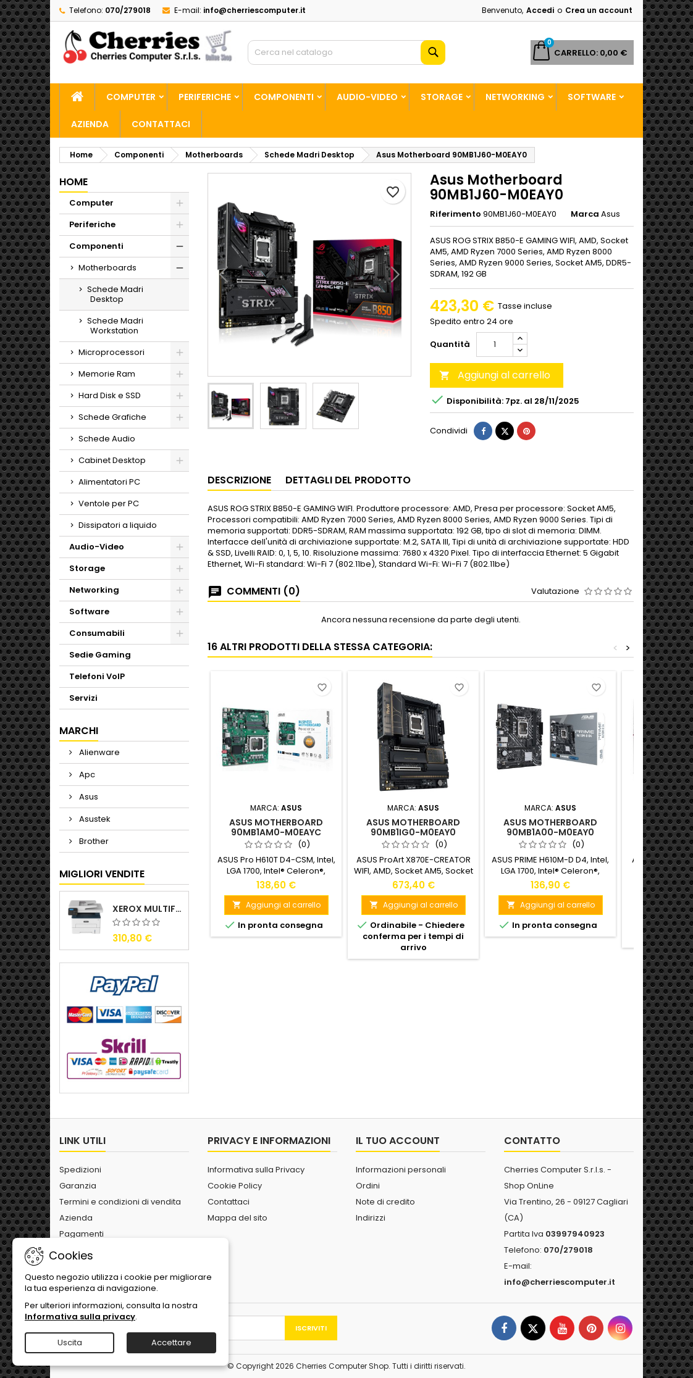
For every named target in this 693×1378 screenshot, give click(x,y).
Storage (442, 97)
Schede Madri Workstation (115, 325)
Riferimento (455, 214)
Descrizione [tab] (239, 480)
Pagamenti (81, 1234)
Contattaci (161, 124)
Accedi (540, 10)
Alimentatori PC (109, 482)
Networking (515, 97)
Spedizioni (80, 1169)
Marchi (78, 731)
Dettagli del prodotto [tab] (348, 480)
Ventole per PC (108, 503)
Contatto (532, 1141)
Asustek (94, 819)
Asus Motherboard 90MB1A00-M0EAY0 (550, 827)
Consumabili (97, 633)
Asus (87, 797)
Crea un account (598, 10)
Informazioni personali (401, 1169)
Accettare (171, 1342)
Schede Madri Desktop (115, 294)
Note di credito (385, 1202)
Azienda (90, 124)
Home (73, 182)
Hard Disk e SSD (109, 395)
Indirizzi (370, 1218)
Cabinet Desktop (112, 460)
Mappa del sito (237, 1218)
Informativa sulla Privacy (256, 1169)
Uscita (69, 1342)
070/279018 (128, 10)
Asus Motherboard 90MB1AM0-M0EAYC (276, 827)
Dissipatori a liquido (117, 525)
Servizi (83, 698)
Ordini (368, 1186)
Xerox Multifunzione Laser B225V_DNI (147, 909)
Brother (93, 841)
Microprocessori (111, 352)
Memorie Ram (106, 374)
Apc (86, 774)
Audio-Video (367, 97)
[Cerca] (346, 52)
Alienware (98, 752)
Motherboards (107, 268)
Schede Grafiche (112, 417)
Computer (131, 97)
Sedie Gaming (100, 655)
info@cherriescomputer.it (254, 10)
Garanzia (77, 1186)
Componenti (284, 97)
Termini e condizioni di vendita (120, 1202)
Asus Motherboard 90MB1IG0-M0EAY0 (413, 827)
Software (592, 97)
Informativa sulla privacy (80, 1316)
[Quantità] (494, 344)
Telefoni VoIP (97, 676)
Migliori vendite (102, 874)
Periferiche (204, 97)
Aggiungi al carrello (494, 375)
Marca (585, 214)
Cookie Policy (235, 1186)
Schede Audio (106, 439)
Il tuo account (398, 1141)
